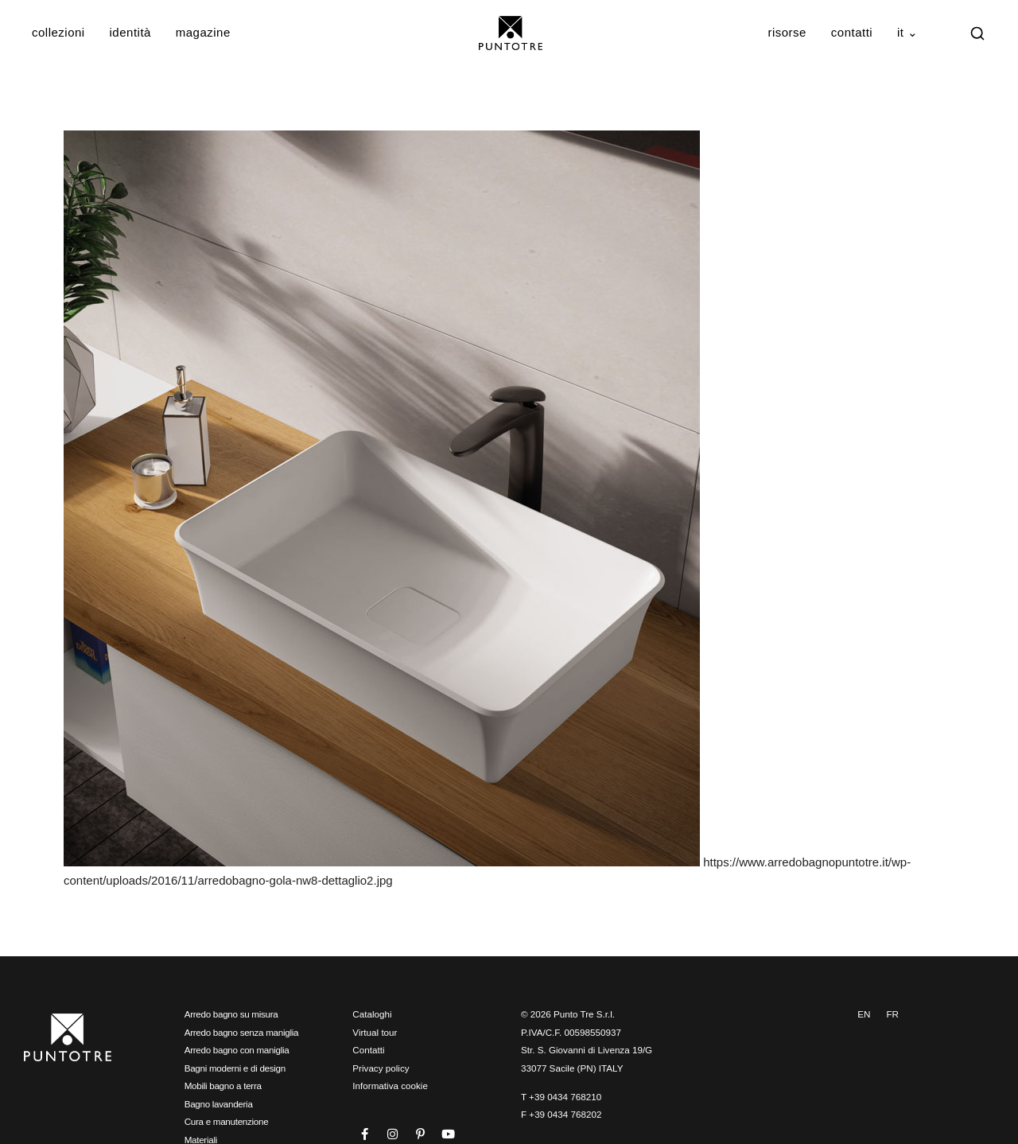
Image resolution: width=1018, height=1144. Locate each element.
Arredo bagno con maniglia (237, 1050)
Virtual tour (374, 1032)
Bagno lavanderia (219, 1104)
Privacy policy (380, 1068)
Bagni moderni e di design (235, 1068)
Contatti (851, 32)
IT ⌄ (908, 32)
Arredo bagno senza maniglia (242, 1032)
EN (863, 1014)
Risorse (786, 32)
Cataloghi (371, 1014)
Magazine (203, 32)
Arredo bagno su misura (231, 1014)
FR (892, 1014)
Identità (130, 32)
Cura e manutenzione (227, 1121)
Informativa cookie (390, 1085)
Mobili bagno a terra (223, 1085)
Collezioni (58, 32)
